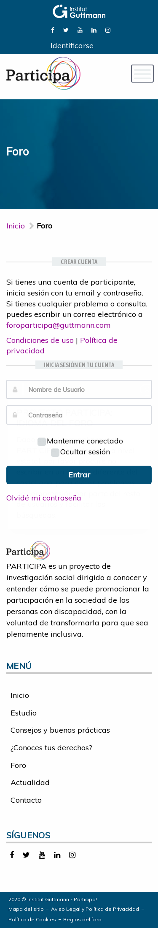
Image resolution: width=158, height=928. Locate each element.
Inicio (15, 226)
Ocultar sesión (80, 451)
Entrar (79, 475)
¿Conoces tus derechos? (51, 747)
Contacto (26, 800)
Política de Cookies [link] (32, 919)
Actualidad (30, 782)
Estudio (24, 713)
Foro (18, 765)
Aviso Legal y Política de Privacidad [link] (95, 909)
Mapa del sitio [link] (26, 909)
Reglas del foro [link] (82, 919)
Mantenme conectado (80, 441)
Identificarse (72, 45)
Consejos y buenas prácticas (60, 730)
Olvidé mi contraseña (43, 498)
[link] (52, 29)
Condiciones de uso (40, 340)
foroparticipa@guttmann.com (58, 325)
